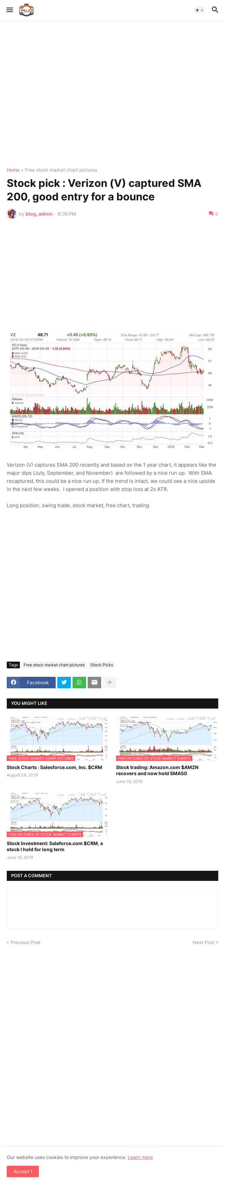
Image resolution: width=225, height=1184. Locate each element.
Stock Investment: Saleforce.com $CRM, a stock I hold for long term (55, 846)
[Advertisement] (112, 93)
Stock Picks (101, 664)
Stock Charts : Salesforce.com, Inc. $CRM (54, 767)
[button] (9, 10)
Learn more (140, 1157)
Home (13, 170)
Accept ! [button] (22, 1171)
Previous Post (25, 942)
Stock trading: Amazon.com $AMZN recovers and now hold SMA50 (157, 770)
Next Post (204, 942)
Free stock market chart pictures (61, 170)
